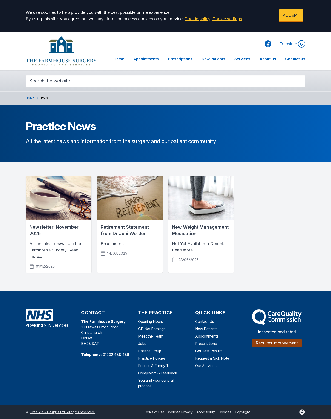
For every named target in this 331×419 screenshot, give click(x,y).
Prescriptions (180, 59)
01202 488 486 (116, 354)
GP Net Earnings (152, 329)
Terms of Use (154, 412)
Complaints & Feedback (157, 373)
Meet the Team (150, 336)
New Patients (213, 59)
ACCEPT (291, 15)
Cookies (225, 412)
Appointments (146, 59)
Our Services (206, 365)
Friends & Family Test (156, 365)
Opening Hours (150, 321)
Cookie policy (197, 18)
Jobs (142, 343)
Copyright (242, 412)
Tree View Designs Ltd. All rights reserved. (62, 412)
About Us (268, 59)
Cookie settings (227, 18)
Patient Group (149, 351)
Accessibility (205, 412)
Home (119, 59)
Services (242, 59)
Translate (292, 44)
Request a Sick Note (212, 358)
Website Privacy (180, 412)
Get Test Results (209, 351)
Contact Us (295, 59)
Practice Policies (152, 358)
